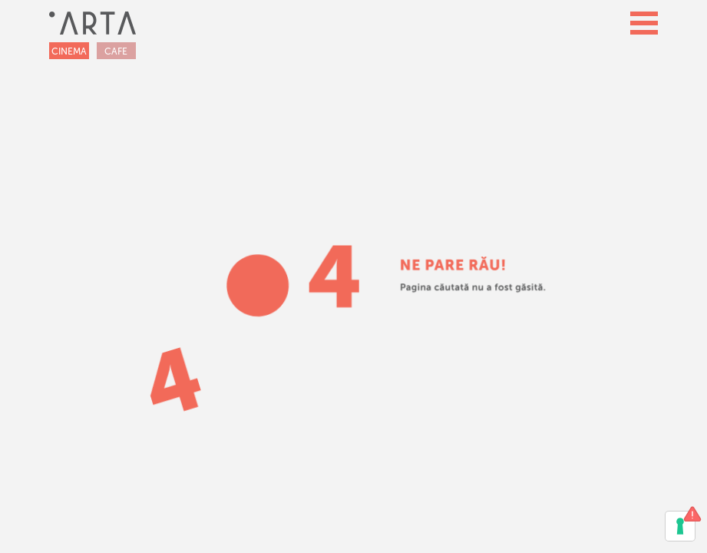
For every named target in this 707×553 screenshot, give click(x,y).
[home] (92, 23)
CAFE (115, 51)
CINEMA (69, 51)
